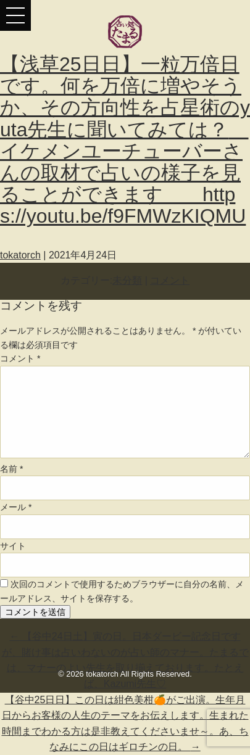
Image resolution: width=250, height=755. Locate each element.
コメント (170, 280)
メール (15, 507)
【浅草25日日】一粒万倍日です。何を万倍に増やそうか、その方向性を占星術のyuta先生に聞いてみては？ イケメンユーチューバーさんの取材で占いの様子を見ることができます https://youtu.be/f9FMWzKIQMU (125, 140)
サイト (13, 546)
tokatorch (20, 255)
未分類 (127, 280)
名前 (11, 469)
